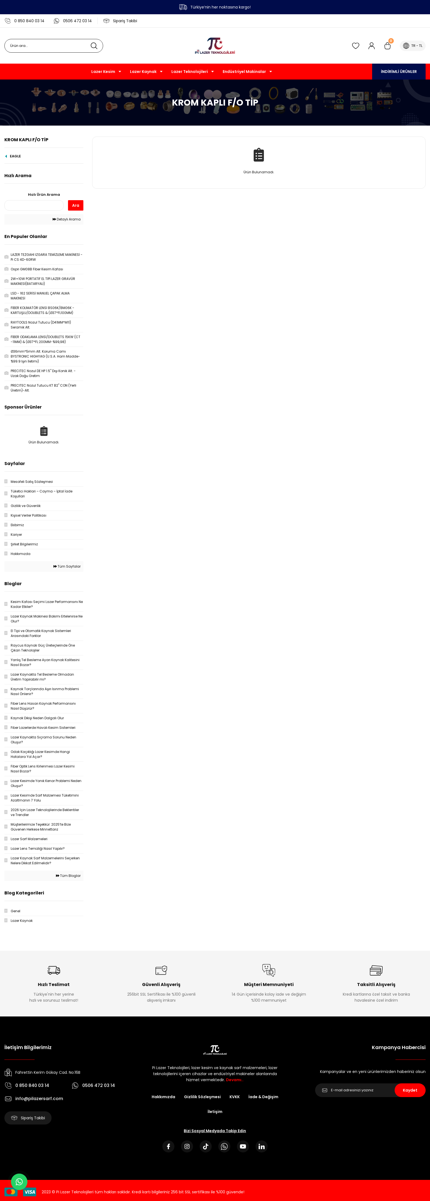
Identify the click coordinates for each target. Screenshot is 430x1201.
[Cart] (387, 45)
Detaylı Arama (67, 219)
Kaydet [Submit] (410, 1090)
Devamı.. (235, 1080)
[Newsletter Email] (370, 1090)
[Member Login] (371, 45)
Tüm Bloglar (68, 875)
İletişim (215, 1111)
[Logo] (215, 45)
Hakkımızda (163, 1097)
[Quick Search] (34, 205)
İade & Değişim (263, 1097)
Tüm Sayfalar (67, 566)
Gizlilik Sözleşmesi (202, 1097)
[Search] (53, 46)
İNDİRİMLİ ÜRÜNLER (399, 71)
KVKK (235, 1097)
